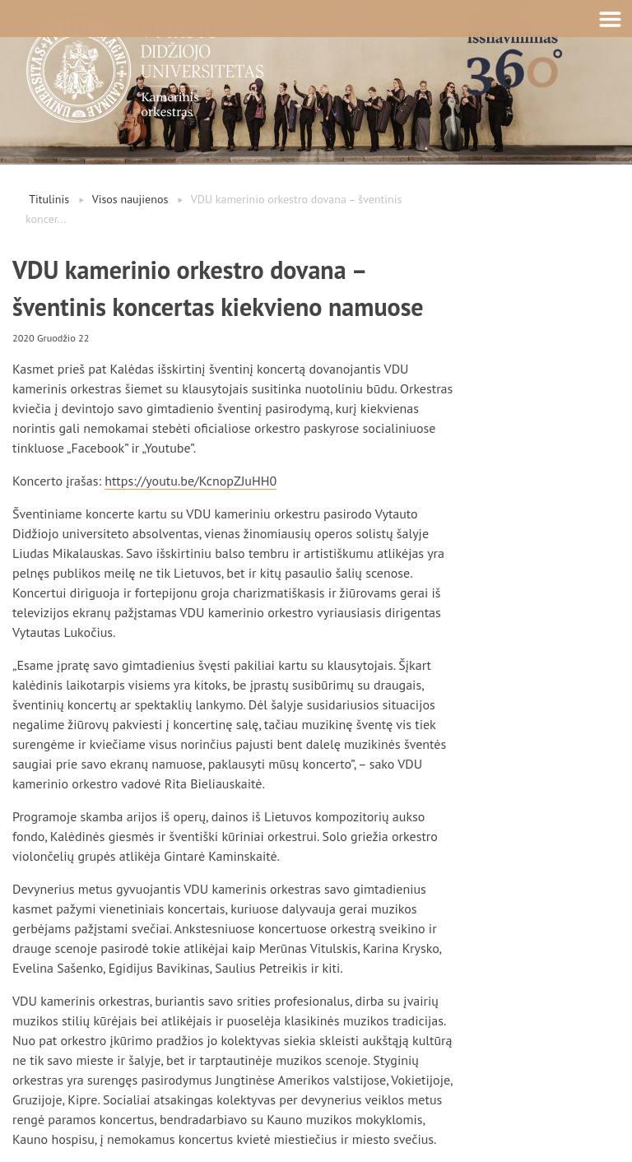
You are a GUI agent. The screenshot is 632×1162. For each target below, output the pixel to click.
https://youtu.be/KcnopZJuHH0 (190, 480)
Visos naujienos (130, 199)
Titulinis (49, 199)
